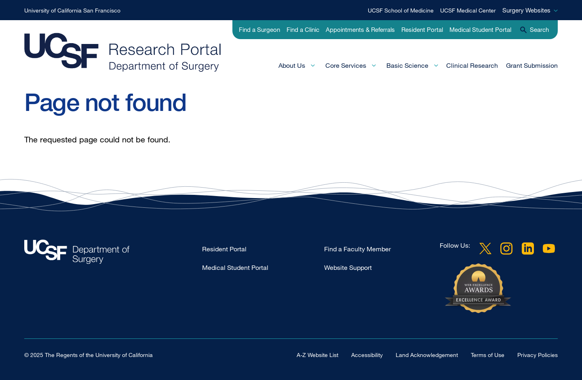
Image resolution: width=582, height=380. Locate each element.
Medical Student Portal (480, 29)
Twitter (485, 248)
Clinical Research (472, 65)
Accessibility (367, 354)
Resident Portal (422, 29)
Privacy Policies (537, 354)
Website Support (348, 267)
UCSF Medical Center (468, 10)
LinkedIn (528, 248)
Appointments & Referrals (360, 29)
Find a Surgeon (259, 29)
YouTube (549, 248)
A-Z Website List (317, 354)
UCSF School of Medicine (401, 10)
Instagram (506, 248)
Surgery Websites (526, 10)
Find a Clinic (303, 29)
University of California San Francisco (72, 10)
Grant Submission (532, 65)
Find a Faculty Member (357, 249)
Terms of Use (487, 354)
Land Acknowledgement (427, 354)
